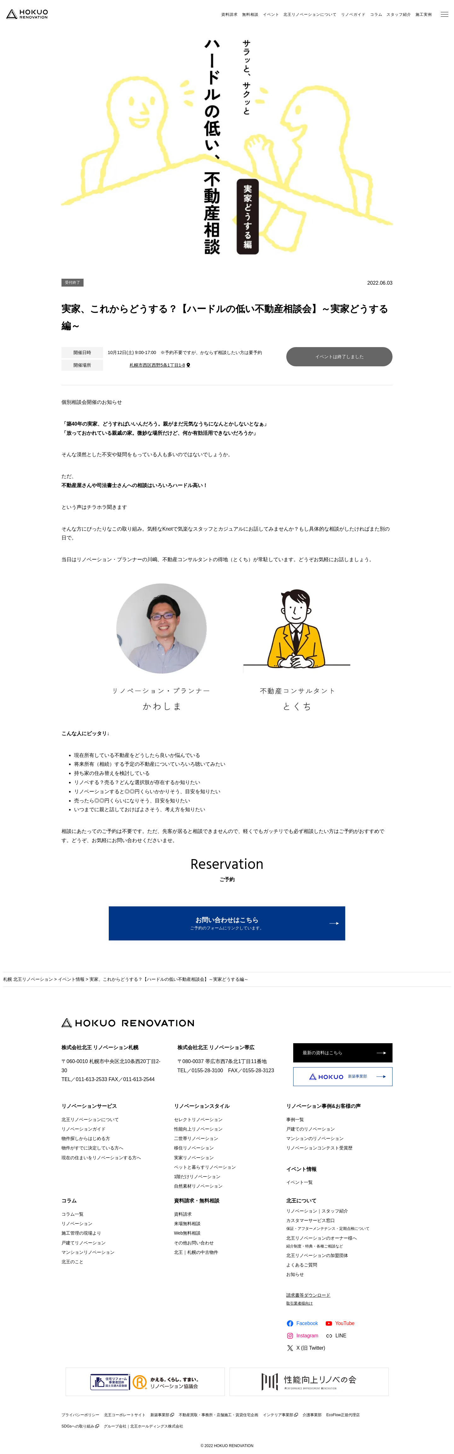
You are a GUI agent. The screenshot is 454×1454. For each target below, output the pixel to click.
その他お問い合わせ (194, 1242)
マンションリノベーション (87, 1252)
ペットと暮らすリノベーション (205, 1166)
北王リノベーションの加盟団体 (317, 1255)
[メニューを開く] (444, 14)
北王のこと (72, 1261)
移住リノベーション (194, 1147)
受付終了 (72, 282)
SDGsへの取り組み (77, 1426)
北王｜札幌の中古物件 (196, 1252)
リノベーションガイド (83, 1128)
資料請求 (229, 14)
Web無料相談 (187, 1233)
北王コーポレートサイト (125, 1415)
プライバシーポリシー (80, 1415)
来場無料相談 (187, 1223)
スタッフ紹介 (399, 14)
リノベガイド (353, 14)
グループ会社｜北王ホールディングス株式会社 (143, 1426)
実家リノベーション (194, 1157)
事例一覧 (295, 1119)
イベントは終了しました (339, 356)
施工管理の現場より (81, 1233)
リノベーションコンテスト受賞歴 (319, 1147)
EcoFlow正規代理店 (343, 1415)
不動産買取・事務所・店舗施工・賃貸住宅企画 (218, 1415)
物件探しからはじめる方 (85, 1138)
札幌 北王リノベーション (28, 979)
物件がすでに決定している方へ (92, 1147)
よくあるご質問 (301, 1264)
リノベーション (76, 1223)
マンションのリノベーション (315, 1138)
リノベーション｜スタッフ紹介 (317, 1210)
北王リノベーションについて (310, 14)
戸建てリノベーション (83, 1242)
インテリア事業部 (278, 1415)
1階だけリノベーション (197, 1176)
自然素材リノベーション (198, 1186)
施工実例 (424, 14)
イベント (271, 14)
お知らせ (295, 1274)
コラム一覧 (72, 1214)
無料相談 (250, 14)
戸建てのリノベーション (310, 1128)
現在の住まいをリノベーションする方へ (101, 1157)
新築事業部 (338, 1076)
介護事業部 (312, 1415)
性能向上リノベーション (198, 1128)
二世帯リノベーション (196, 1138)
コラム (376, 14)
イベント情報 (71, 979)
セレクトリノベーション (198, 1119)
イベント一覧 (299, 1182)
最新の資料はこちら (322, 1052)
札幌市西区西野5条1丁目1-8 (157, 365)
